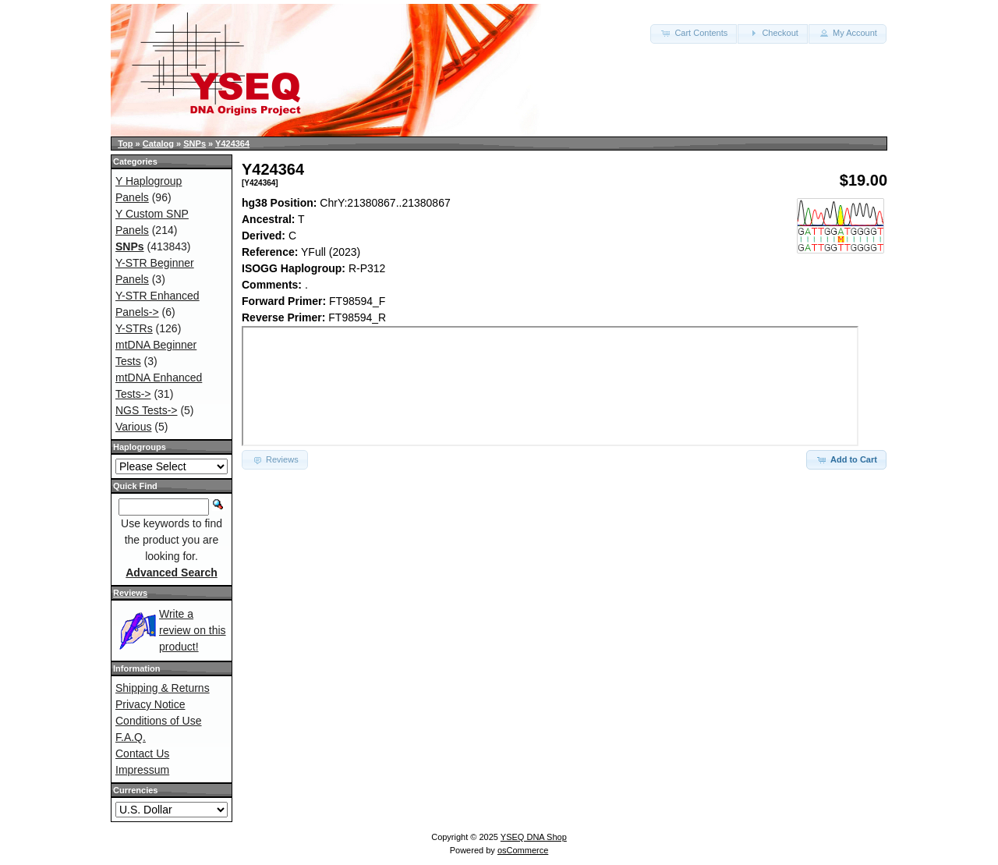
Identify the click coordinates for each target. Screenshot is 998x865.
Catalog (158, 143)
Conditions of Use (158, 720)
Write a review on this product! (192, 630)
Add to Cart (846, 459)
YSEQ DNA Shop (534, 837)
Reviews (130, 592)
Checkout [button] (772, 33)
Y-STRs (134, 328)
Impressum (142, 770)
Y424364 (232, 143)
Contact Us (142, 753)
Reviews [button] (275, 459)
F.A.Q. (130, 737)
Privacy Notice (150, 704)
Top (125, 143)
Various (133, 426)
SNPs (194, 143)
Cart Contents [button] (693, 33)
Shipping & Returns (162, 688)
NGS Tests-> (146, 410)
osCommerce (522, 850)
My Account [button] (847, 33)
